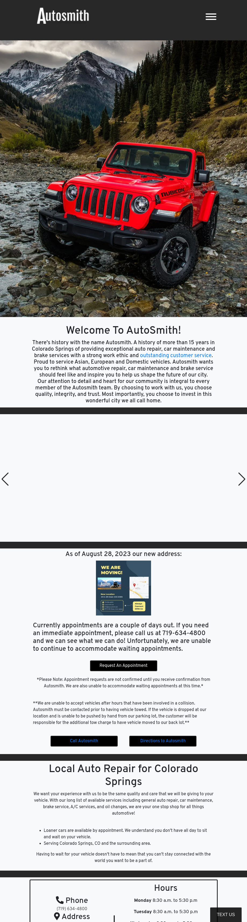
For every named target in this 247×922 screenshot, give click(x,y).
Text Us (226, 914)
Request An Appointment (123, 665)
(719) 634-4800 (72, 909)
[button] (5, 479)
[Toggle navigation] (211, 17)
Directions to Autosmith (163, 741)
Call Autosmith (84, 741)
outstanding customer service (175, 355)
